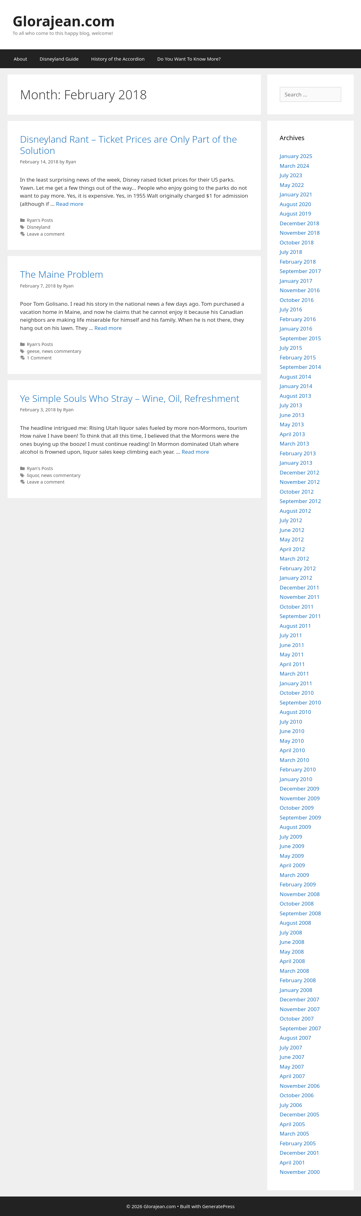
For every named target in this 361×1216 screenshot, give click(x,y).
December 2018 (299, 223)
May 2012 (292, 539)
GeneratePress (218, 1206)
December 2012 (299, 472)
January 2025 (296, 156)
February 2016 (298, 319)
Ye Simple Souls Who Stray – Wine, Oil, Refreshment (130, 398)
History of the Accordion (118, 59)
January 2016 (296, 328)
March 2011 (294, 673)
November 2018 (300, 232)
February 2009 (298, 884)
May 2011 (292, 654)
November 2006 (300, 1085)
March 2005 (294, 1133)
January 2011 (296, 683)
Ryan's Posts (40, 220)
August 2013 (295, 395)
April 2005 (292, 1124)
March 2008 (294, 970)
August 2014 (295, 376)
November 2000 (300, 1171)
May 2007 (292, 1066)
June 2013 (292, 415)
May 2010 (292, 740)
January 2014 (296, 386)
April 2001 (292, 1162)
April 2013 (292, 434)
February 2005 (298, 1143)
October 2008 (297, 903)
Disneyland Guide (59, 59)
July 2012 (291, 520)
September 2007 (300, 1028)
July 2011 (291, 635)
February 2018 (298, 261)
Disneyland (38, 227)
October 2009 (297, 807)
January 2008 (296, 990)
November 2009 (300, 798)
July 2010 (291, 721)
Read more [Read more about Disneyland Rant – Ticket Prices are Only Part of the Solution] (69, 203)
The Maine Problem (61, 274)
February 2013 (298, 453)
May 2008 (292, 951)
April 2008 (292, 961)
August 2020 (295, 204)
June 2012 (292, 530)
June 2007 (292, 1056)
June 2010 (292, 731)
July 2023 (291, 175)
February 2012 (298, 568)
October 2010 (297, 692)
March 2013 (294, 443)
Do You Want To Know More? (189, 59)
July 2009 (291, 836)
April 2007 (292, 1076)
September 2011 (300, 616)
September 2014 (300, 366)
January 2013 (296, 462)
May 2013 (292, 424)
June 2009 (292, 846)
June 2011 (292, 645)
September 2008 (300, 913)
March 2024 (294, 165)
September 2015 (300, 338)
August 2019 (295, 213)
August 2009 (295, 826)
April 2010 (292, 750)
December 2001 (299, 1152)
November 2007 (300, 1009)
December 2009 (299, 788)
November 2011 (300, 596)
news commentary (61, 351)
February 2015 (298, 357)
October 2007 (297, 1018)
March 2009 (294, 875)
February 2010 (298, 769)
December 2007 (299, 999)
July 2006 (291, 1105)
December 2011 (299, 587)
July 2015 (291, 347)
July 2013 (291, 405)
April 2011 (292, 664)
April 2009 (292, 865)
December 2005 (299, 1114)
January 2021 (296, 194)
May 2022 (292, 185)
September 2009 (300, 817)
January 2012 (296, 577)
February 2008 (298, 980)
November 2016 (300, 290)
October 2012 (297, 491)
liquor (33, 475)
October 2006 (297, 1095)
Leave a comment (46, 234)
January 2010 (296, 779)
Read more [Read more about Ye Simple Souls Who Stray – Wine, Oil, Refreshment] (195, 451)
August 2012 (295, 510)
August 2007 (295, 1037)
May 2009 (292, 855)
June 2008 (292, 941)
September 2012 (300, 501)
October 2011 (297, 606)
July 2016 (291, 309)
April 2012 (292, 549)
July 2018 (291, 251)
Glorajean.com (64, 20)
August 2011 (295, 625)
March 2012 (294, 558)
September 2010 (300, 702)
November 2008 (300, 894)
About (20, 59)
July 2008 (291, 932)
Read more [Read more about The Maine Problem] (108, 327)
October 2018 (297, 242)
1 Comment (39, 358)
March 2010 (294, 760)
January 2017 (296, 280)
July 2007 (291, 1047)
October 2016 (297, 300)
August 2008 (295, 922)
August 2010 (295, 711)
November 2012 (300, 481)
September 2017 (300, 271)
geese (33, 351)
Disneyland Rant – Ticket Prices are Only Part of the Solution (128, 145)
